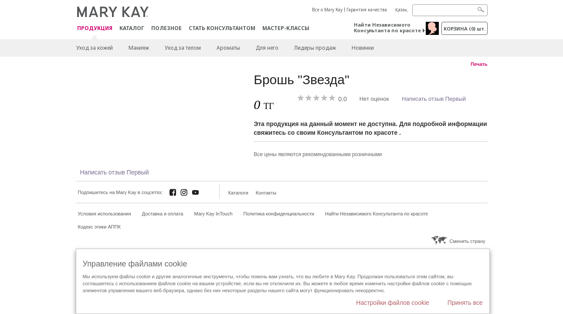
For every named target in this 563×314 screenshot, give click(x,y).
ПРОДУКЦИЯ (94, 28)
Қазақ (401, 10)
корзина (464, 28)
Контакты (266, 192)
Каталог (131, 28)
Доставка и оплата (162, 213)
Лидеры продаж (315, 47)
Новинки (363, 47)
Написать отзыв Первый (434, 99)
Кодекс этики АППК (99, 226)
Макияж (139, 47)
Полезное (166, 28)
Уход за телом (183, 47)
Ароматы (228, 47)
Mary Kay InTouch (213, 213)
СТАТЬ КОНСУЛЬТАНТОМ (222, 28)
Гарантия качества (366, 10)
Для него (267, 47)
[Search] (450, 10)
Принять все (465, 302)
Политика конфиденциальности (279, 213)
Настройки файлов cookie (392, 302)
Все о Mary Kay (327, 10)
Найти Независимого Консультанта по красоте (387, 27)
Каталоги (238, 192)
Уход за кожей (94, 47)
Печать (479, 64)
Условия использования (104, 213)
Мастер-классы (285, 28)
